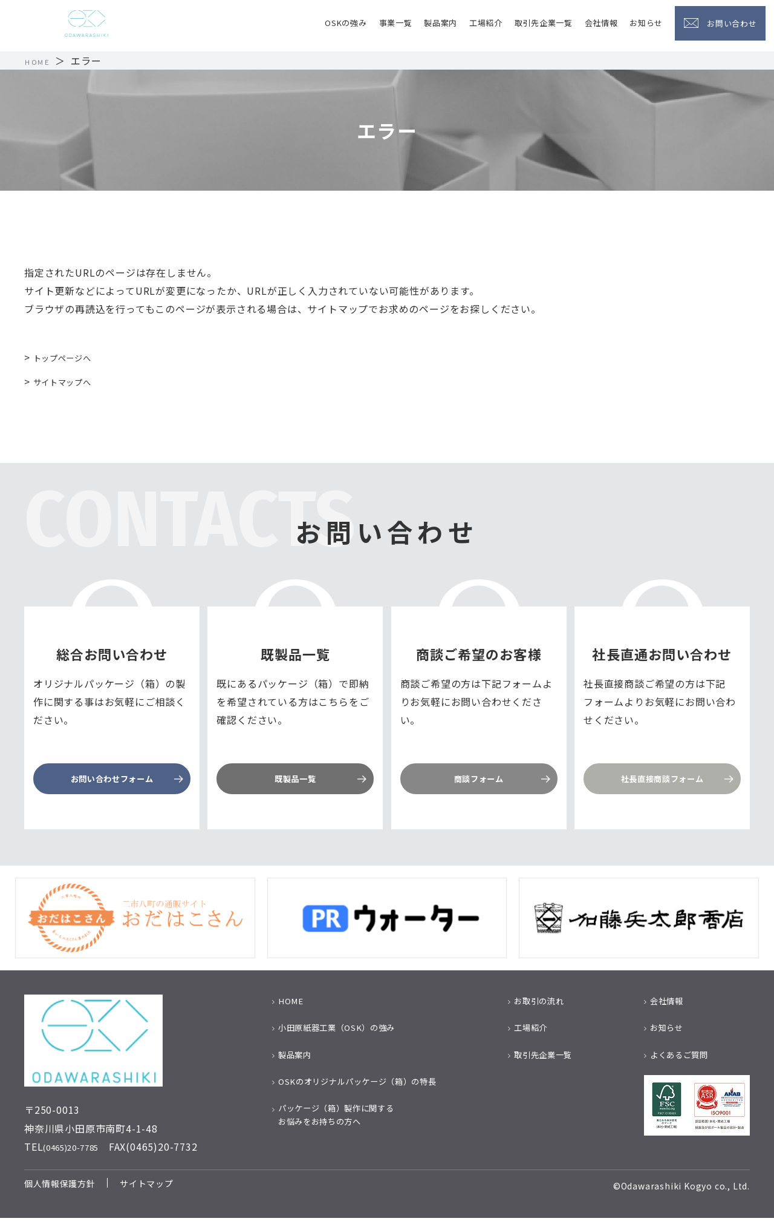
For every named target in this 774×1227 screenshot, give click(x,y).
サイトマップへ (69, 381)
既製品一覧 (295, 781)
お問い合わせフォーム (112, 781)
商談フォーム (478, 781)
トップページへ (69, 357)
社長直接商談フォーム (662, 781)
